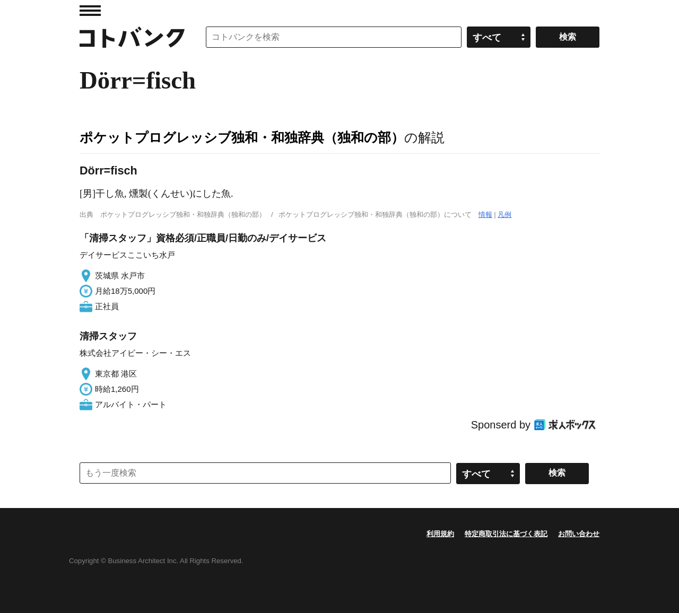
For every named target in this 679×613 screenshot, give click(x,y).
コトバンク (132, 37)
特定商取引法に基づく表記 (506, 534)
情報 (485, 214)
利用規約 (440, 534)
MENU (90, 10)
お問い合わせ (578, 534)
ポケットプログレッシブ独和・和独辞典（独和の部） (242, 137)
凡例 (504, 214)
